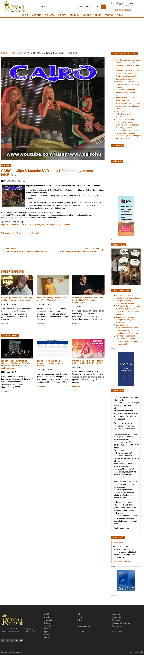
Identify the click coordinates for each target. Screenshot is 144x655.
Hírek (13, 53)
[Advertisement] (72, 34)
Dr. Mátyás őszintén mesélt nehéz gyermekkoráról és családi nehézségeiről (87, 300)
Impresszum (116, 617)
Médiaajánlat (117, 614)
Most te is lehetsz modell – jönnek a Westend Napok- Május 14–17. (87, 362)
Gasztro (109, 15)
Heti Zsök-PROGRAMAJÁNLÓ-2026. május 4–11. (126, 114)
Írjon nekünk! (117, 632)
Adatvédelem (117, 626)
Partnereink (116, 620)
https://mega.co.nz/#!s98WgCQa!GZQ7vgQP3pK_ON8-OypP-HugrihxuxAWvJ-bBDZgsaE (36, 225)
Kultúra (62, 15)
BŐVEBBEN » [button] (5, 324)
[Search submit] (103, 7)
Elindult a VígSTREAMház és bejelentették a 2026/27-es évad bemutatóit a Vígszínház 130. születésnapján (15, 364)
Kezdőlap (5, 53)
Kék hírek (80, 620)
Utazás (80, 617)
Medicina (87, 15)
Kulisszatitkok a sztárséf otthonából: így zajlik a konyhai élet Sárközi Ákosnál (128, 135)
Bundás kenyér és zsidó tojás (127, 130)
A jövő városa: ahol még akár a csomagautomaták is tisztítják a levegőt (128, 106)
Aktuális (36, 15)
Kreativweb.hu (138, 652)
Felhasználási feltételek (121, 623)
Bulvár (120, 15)
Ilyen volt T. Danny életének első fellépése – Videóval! (51, 299)
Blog (113, 629)
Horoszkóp (118, 542)
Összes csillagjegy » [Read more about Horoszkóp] (122, 562)
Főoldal (24, 15)
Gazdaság (49, 15)
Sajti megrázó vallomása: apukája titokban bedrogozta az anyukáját (16, 299)
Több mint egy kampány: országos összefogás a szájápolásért (126, 319)
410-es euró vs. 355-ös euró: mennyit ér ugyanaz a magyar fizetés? (50, 363)
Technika (74, 15)
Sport (98, 15)
